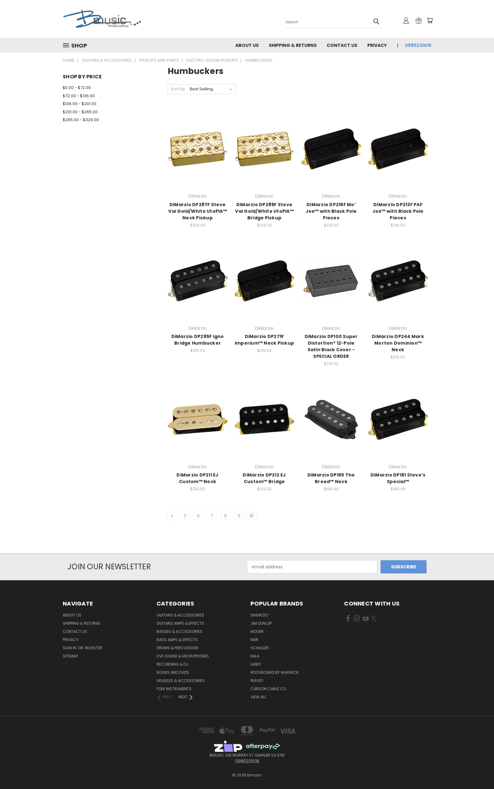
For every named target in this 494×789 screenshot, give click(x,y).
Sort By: (178, 89)
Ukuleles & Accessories (180, 680)
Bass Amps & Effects (177, 639)
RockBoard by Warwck (274, 672)
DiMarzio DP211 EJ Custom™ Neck (197, 478)
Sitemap (70, 656)
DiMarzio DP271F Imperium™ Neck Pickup (264, 339)
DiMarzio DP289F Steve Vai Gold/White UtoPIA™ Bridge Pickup (264, 211)
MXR (254, 639)
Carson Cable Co (268, 688)
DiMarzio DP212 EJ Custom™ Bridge (264, 478)
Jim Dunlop (261, 623)
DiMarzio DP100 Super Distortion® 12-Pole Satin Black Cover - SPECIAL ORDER (331, 346)
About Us (247, 45)
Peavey (256, 680)
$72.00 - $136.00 (79, 96)
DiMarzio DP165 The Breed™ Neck (331, 478)
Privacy (377, 45)
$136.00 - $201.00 (79, 104)
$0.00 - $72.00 (77, 88)
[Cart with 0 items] (430, 20)
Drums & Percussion (177, 648)
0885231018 (418, 45)
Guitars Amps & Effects (180, 623)
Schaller (259, 648)
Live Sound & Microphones (183, 656)
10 (252, 516)
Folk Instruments (174, 688)
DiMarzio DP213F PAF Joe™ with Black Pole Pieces (398, 211)
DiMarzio (259, 615)
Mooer (257, 631)
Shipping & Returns (293, 45)
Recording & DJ (172, 664)
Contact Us (342, 45)
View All (258, 697)
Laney (255, 664)
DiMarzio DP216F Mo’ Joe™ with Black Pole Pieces (331, 211)
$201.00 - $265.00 (80, 112)
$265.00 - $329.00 (81, 120)
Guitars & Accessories (180, 615)
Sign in (70, 648)
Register (93, 648)
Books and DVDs (173, 672)
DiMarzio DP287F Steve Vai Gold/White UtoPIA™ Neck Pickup (197, 211)
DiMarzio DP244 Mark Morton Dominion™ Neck (398, 343)
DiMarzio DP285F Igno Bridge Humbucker (197, 339)
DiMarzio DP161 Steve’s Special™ (398, 478)
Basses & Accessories (179, 631)
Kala (254, 656)
